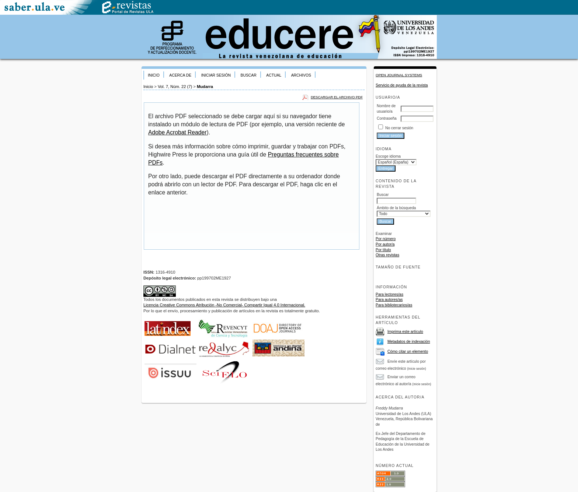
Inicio (154, 75)
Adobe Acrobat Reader (177, 132)
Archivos (301, 75)
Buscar (248, 75)
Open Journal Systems (399, 75)
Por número (386, 239)
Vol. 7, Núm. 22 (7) (175, 86)
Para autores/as (389, 300)
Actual (273, 75)
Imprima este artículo (405, 332)
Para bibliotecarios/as (394, 305)
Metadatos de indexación (408, 342)
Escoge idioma (388, 156)
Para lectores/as (389, 294)
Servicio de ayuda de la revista (402, 85)
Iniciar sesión (216, 75)
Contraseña (387, 118)
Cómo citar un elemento (407, 351)
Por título (383, 250)
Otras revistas (387, 255)
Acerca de (180, 75)
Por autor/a (385, 244)
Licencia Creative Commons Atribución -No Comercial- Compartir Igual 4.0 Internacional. (224, 305)
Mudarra (205, 86)
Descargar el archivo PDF (337, 97)
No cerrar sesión (399, 128)
